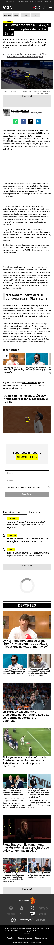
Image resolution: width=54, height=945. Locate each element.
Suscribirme (27, 494)
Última (37, 7)
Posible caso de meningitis (27, 1)
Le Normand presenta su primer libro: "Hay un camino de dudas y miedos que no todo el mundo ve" (25, 643)
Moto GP (35, 15)
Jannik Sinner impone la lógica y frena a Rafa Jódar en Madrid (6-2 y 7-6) (26, 399)
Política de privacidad (24, 938)
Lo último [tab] (34, 512)
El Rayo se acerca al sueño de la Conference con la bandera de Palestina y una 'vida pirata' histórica (25, 762)
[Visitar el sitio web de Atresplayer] (27, 920)
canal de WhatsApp (31, 383)
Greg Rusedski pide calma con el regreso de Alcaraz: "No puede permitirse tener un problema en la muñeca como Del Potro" (38, 793)
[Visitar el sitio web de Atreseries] (21, 914)
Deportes (27, 605)
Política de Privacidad (31, 488)
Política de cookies (40, 938)
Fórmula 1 (25, 15)
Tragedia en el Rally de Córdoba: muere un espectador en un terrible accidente (28, 554)
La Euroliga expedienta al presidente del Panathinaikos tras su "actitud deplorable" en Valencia (26, 716)
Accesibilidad (36, 943)
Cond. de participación (21, 943)
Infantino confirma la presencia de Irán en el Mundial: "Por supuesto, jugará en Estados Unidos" (13, 792)
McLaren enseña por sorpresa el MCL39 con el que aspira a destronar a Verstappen (27, 55)
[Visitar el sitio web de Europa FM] (43, 914)
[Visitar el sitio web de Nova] (43, 908)
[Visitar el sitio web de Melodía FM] (13, 920)
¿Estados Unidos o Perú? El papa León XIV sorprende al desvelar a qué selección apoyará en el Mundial (39, 672)
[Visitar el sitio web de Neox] (32, 908)
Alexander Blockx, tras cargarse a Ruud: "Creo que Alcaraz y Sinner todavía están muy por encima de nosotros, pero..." (13, 877)
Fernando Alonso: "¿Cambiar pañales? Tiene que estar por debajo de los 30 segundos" (26, 525)
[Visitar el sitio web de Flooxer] (40, 920)
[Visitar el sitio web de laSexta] (21, 908)
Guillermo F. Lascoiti (20, 111)
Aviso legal (11, 938)
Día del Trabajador (10, 1)
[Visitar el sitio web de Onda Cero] (32, 914)
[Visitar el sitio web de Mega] (11, 914)
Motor (16, 15)
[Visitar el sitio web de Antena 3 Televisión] (11, 908)
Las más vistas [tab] (11, 512)
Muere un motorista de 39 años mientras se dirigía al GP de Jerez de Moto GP (27, 540)
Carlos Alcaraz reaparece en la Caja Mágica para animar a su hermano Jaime (39, 875)
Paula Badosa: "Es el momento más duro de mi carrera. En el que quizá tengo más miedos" (26, 847)
